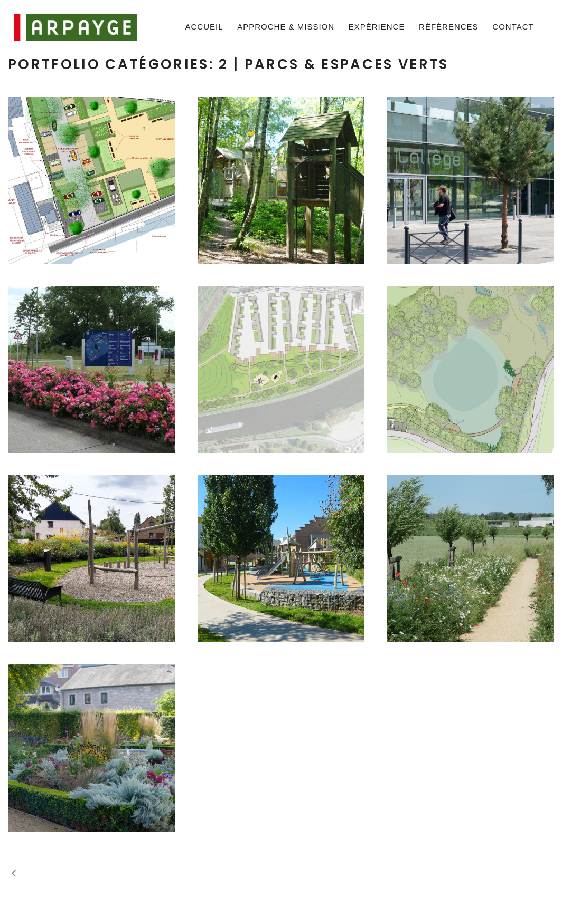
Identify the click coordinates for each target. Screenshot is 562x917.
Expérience (377, 26)
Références (449, 26)
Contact (512, 26)
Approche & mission (285, 26)
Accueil (204, 26)
